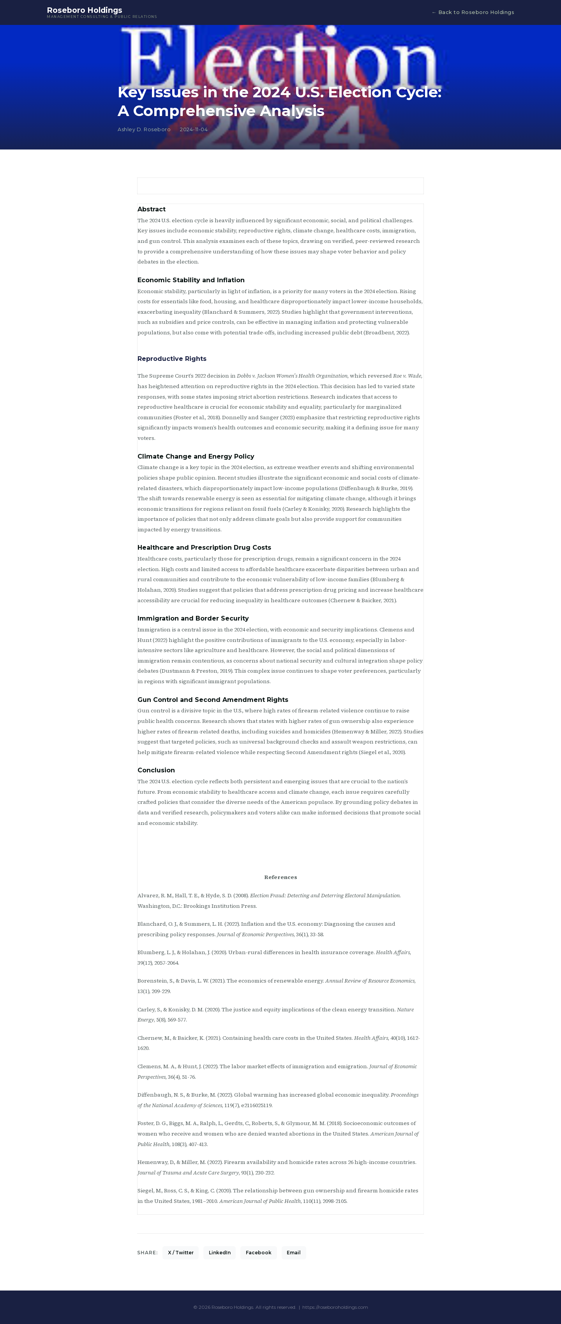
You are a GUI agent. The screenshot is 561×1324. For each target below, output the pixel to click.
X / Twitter (181, 1252)
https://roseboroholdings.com (335, 1307)
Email (294, 1252)
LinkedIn (220, 1252)
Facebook (259, 1252)
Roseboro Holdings (102, 12)
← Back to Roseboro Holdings (473, 12)
